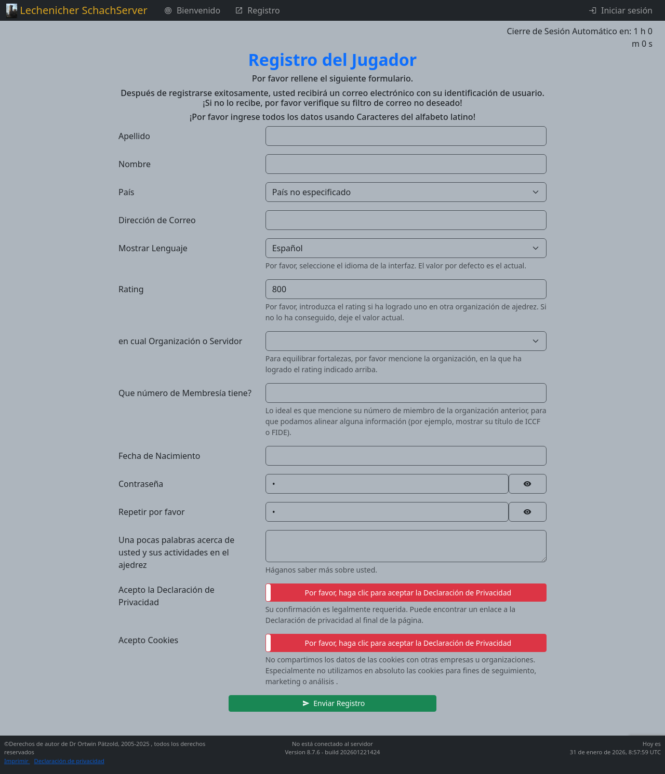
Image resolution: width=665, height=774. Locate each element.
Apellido (134, 136)
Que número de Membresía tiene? (184, 393)
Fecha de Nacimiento (159, 455)
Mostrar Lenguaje (153, 248)
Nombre (134, 164)
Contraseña (140, 484)
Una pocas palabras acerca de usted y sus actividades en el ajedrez (176, 552)
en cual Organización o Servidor (180, 341)
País (126, 192)
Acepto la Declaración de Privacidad (166, 596)
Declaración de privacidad (69, 761)
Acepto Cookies (148, 640)
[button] (332, 703)
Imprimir (17, 761)
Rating (131, 289)
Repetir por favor (151, 512)
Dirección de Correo (157, 220)
